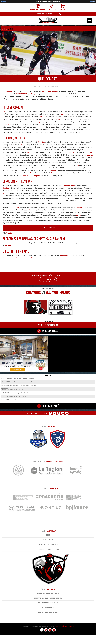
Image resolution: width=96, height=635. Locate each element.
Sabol (40, 127)
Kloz (77, 165)
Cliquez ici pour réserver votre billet (17, 258)
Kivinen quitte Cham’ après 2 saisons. (21, 378)
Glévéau (61, 119)
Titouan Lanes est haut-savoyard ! (20, 382)
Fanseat (8, 245)
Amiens (5, 112)
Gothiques (35, 175)
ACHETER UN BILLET (48, 331)
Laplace (71, 152)
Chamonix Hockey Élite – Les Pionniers (48, 20)
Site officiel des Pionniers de (47, 14)
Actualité (46, 87)
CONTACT (71, 626)
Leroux (22, 168)
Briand (42, 117)
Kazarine (41, 142)
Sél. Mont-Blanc (58, 292)
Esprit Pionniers (37, 7)
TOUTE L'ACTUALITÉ (48, 406)
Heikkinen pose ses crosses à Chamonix (22, 386)
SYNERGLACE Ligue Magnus (26, 94)
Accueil (37, 87)
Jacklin (63, 114)
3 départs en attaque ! (16, 389)
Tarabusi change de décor (17, 396)
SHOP (63, 7)
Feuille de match (48, 228)
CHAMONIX (33, 292)
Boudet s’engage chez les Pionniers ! (21, 393)
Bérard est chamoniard (16, 400)
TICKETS (52, 7)
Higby (39, 122)
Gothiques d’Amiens (50, 91)
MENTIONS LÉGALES (61, 626)
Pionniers (9, 91)
